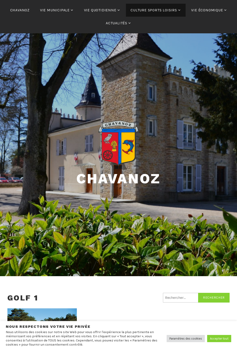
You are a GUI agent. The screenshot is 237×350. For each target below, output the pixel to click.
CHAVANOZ (20, 10)
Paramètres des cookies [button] (185, 338)
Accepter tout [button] (219, 338)
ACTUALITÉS (116, 23)
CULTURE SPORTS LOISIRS (154, 10)
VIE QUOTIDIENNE (100, 10)
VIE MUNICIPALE (55, 10)
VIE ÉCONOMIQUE (207, 10)
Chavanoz (118, 178)
